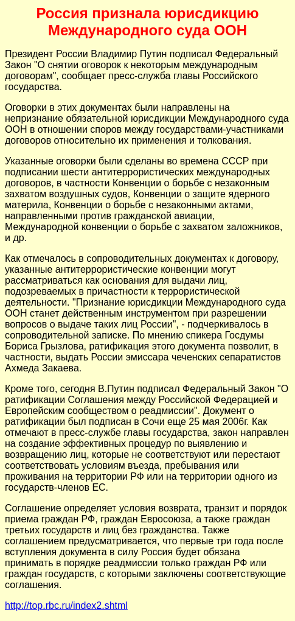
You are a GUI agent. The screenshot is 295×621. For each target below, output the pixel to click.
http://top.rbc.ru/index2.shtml (66, 605)
